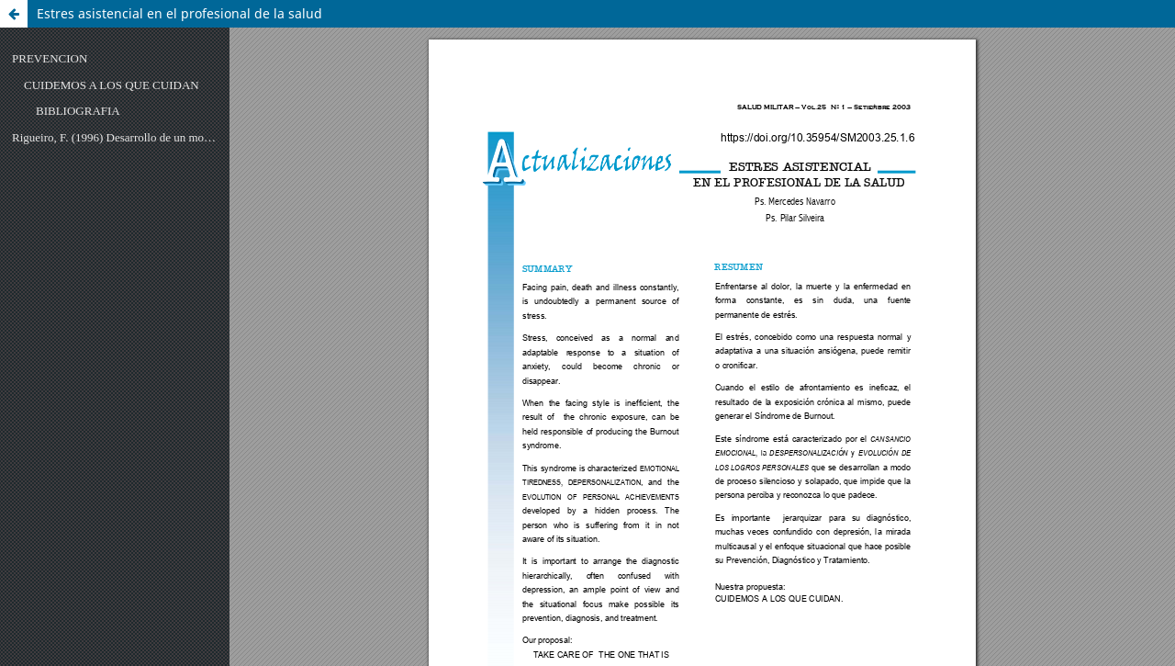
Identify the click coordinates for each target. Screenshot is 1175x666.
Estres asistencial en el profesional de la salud (179, 13)
